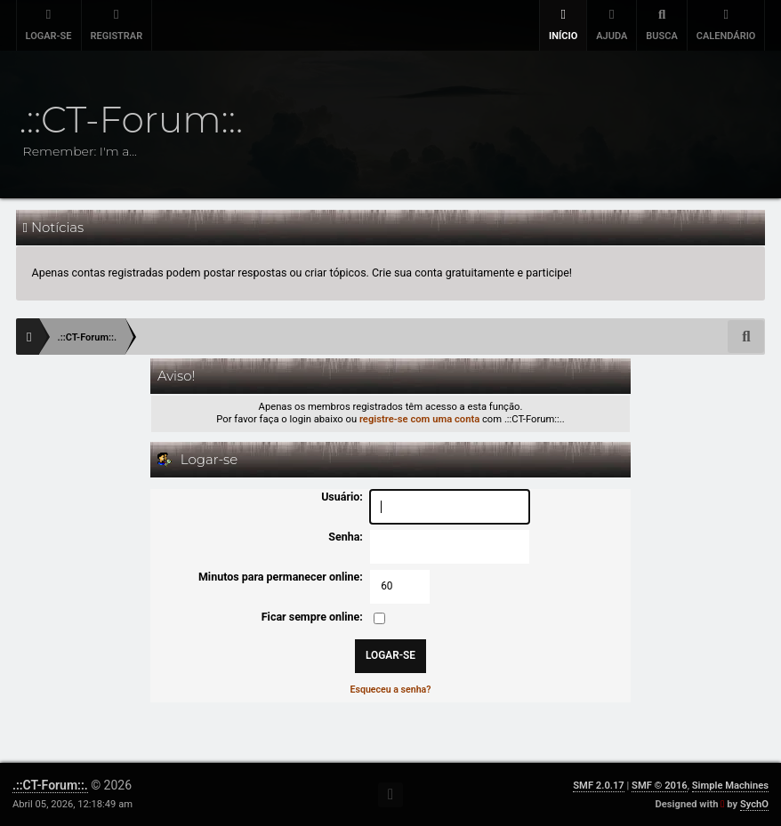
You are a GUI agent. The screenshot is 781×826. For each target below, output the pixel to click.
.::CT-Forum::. (50, 785)
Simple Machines (730, 785)
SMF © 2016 (660, 785)
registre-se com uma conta (419, 419)
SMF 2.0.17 (598, 785)
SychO (754, 804)
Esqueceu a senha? (390, 689)
